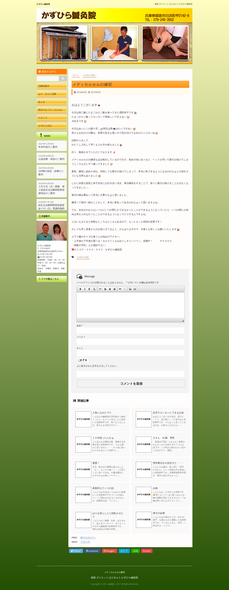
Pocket (147, 550)
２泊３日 (85, 541)
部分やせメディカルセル (50, 109)
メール (80, 336)
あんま (41, 101)
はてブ (124, 550)
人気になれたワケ (101, 412)
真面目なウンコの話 (103, 488)
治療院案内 (43, 85)
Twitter (76, 550)
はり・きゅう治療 (47, 93)
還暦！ (96, 462)
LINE (135, 550)
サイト (79, 348)
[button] (80, 289)
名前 (79, 325)
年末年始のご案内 (47, 146)
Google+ (110, 550)
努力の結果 (159, 513)
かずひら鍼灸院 (43, 4)
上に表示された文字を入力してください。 (97, 365)
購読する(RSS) (47, 71)
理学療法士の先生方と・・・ (168, 462)
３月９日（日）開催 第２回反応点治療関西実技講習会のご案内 (51, 190)
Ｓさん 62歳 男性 (164, 437)
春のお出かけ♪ (88, 537)
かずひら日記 (83, 257)
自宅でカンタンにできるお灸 (168, 412)
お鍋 (155, 488)
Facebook (92, 550)
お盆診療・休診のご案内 (51, 158)
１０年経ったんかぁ (103, 437)
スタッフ (42, 117)
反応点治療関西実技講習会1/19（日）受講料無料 (51, 207)
